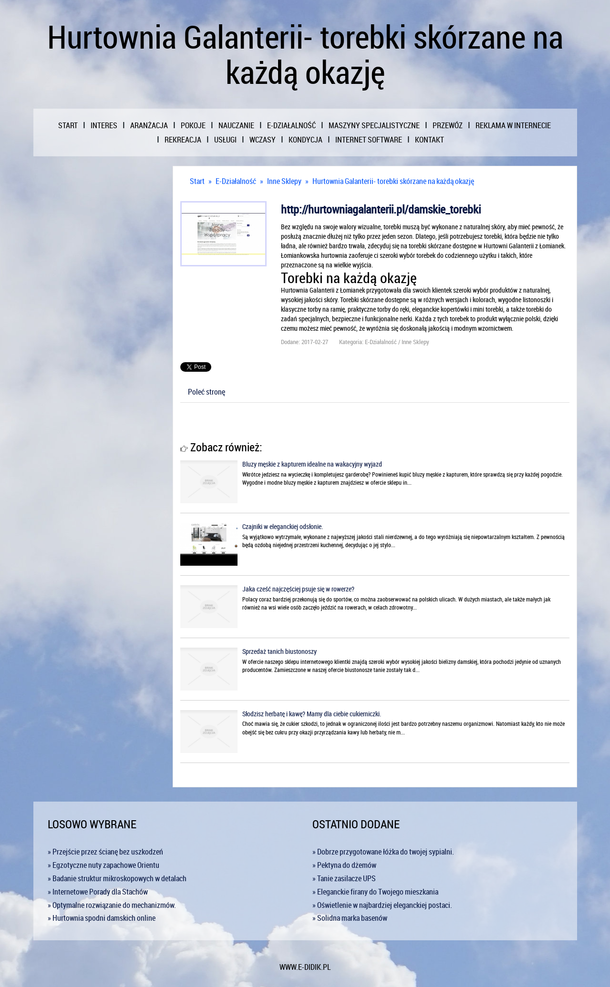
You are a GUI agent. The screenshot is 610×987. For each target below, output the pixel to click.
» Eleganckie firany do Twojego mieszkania (375, 891)
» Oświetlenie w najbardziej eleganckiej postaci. (382, 905)
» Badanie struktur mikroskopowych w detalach (117, 878)
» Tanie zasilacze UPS (344, 878)
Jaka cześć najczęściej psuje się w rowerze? (298, 588)
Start (197, 181)
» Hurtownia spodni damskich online (101, 918)
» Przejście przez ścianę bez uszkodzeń (105, 851)
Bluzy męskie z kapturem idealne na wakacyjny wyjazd (312, 463)
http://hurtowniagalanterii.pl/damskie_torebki (381, 209)
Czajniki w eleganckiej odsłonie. (282, 526)
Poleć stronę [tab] (206, 392)
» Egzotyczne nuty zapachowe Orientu (103, 865)
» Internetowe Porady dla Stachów (98, 891)
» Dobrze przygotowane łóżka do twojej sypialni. (383, 851)
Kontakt (429, 139)
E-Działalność (236, 181)
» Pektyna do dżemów (344, 865)
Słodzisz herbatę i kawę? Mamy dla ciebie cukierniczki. (311, 713)
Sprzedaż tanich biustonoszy (279, 651)
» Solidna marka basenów (349, 918)
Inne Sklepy (284, 181)
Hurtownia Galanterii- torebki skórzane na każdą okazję (393, 181)
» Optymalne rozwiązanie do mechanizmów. (112, 905)
